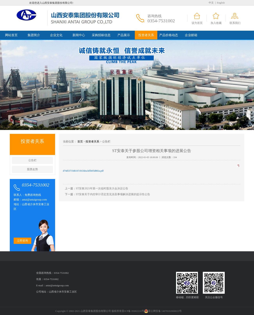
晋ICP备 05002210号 (133, 311)
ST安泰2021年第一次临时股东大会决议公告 (102, 188)
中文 (211, 2)
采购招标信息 (101, 35)
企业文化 (56, 35)
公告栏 (32, 160)
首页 (80, 141)
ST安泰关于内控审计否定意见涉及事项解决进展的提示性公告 (113, 194)
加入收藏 (216, 22)
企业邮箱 (191, 35)
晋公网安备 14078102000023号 (163, 311)
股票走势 (32, 169)
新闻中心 (78, 35)
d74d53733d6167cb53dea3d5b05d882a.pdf (83, 170)
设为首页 (197, 22)
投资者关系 (146, 35)
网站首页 (11, 35)
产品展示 (123, 35)
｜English (219, 2)
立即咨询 (22, 240)
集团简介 (34, 35)
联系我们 (235, 22)
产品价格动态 (168, 35)
